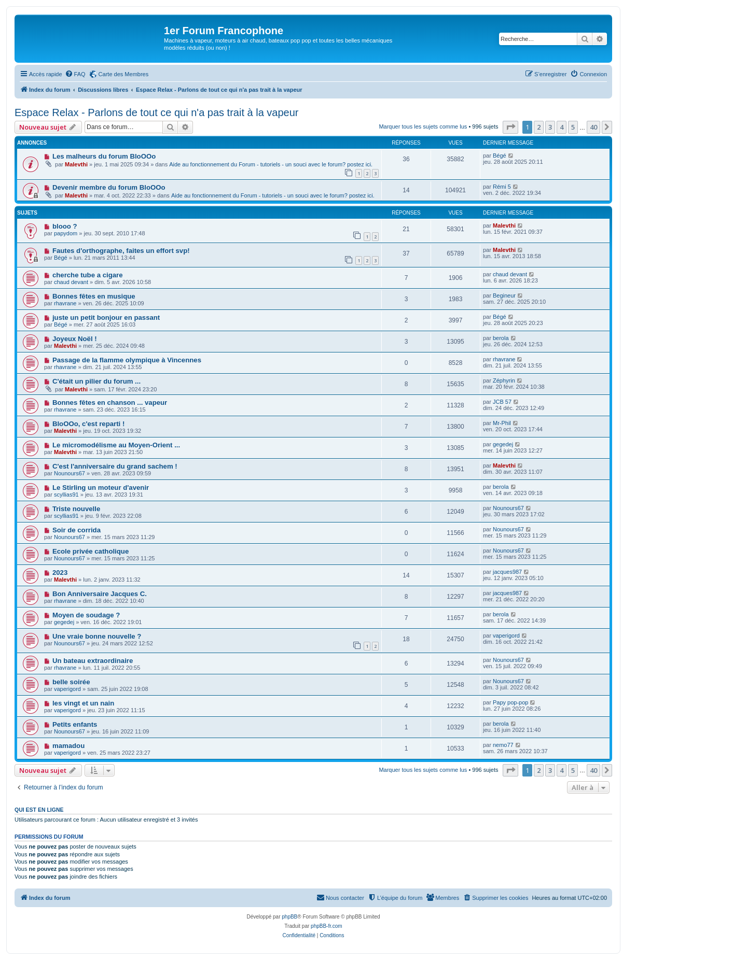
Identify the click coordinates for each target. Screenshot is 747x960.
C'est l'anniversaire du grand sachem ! (114, 466)
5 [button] (573, 127)
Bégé (499, 155)
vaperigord (506, 635)
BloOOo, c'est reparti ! (88, 424)
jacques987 (507, 572)
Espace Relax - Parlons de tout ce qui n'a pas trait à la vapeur (156, 112)
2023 (59, 572)
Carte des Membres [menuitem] (124, 74)
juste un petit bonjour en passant (106, 317)
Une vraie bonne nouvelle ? (96, 636)
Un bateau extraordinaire (92, 661)
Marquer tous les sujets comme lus (423, 126)
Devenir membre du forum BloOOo (108, 187)
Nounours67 (69, 473)
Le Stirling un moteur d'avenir (100, 487)
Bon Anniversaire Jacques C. (99, 594)
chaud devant (71, 282)
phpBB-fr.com (326, 926)
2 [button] (539, 127)
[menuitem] (75, 74)
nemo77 (503, 745)
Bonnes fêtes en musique (93, 296)
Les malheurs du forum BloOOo (104, 156)
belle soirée (71, 682)
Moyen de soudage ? (86, 615)
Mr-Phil (502, 423)
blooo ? (64, 226)
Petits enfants (74, 724)
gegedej (503, 444)
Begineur (504, 295)
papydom (65, 233)
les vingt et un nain (83, 703)
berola (501, 338)
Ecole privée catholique (90, 551)
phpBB (289, 917)
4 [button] (561, 127)
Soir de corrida (76, 530)
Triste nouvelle (76, 509)
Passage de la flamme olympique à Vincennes (126, 360)
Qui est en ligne (39, 810)
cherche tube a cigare (87, 275)
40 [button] (593, 127)
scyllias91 (66, 494)
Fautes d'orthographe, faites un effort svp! (121, 251)
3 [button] (550, 127)
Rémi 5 (502, 186)
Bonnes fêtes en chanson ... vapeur (109, 402)
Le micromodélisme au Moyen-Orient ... (116, 445)
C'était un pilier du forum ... (96, 381)
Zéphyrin (504, 380)
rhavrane (65, 303)
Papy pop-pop (511, 702)
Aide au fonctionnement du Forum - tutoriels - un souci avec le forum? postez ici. (270, 164)
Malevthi (76, 164)
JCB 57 (502, 402)
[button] (510, 127)
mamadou (68, 746)
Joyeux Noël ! (74, 339)
